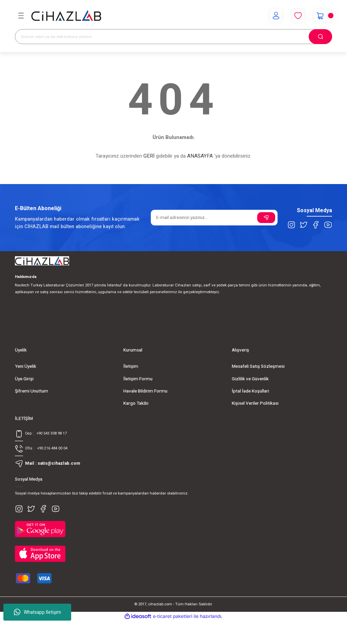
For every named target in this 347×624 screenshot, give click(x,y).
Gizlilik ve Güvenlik (250, 379)
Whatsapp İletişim (37, 612)
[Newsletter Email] (214, 217)
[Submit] (266, 217)
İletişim (130, 366)
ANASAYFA (200, 156)
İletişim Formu (137, 379)
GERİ (149, 156)
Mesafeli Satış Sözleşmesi (258, 366)
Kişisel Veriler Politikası (255, 403)
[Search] (173, 36)
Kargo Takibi (135, 403)
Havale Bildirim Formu (145, 391)
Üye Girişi (24, 379)
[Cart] (321, 15)
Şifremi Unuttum (31, 391)
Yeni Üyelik (25, 366)
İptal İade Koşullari (250, 391)
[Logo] (66, 16)
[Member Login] (273, 15)
